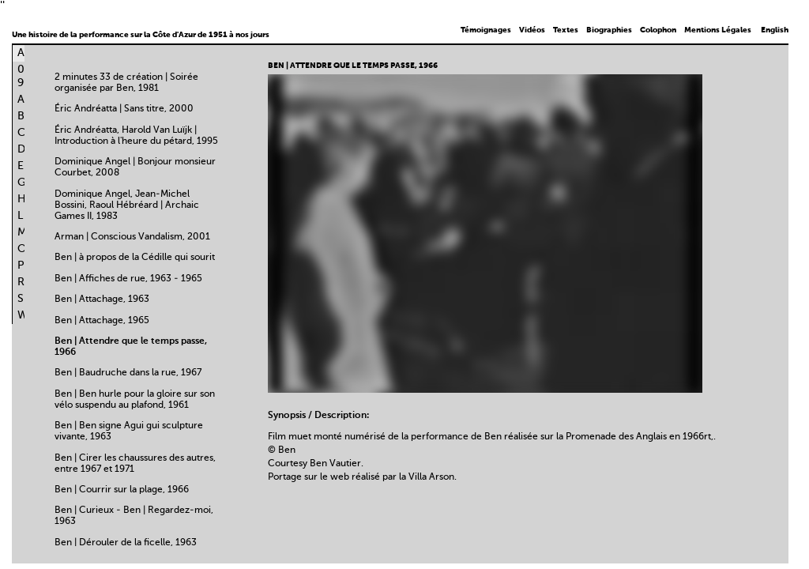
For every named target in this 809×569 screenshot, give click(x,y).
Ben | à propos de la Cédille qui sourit (135, 257)
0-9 (23, 76)
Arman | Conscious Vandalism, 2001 (132, 237)
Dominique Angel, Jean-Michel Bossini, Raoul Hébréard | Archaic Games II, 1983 (127, 205)
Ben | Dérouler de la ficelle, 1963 (126, 543)
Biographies (609, 30)
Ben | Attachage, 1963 (102, 299)
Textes (565, 30)
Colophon (658, 30)
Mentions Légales (717, 30)
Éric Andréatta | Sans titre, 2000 (124, 109)
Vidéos (532, 30)
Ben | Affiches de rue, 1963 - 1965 (128, 279)
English (774, 30)
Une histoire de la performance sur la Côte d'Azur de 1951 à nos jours (140, 35)
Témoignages (486, 30)
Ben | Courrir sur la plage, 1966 (122, 490)
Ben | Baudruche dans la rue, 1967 (128, 373)
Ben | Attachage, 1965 (102, 321)
